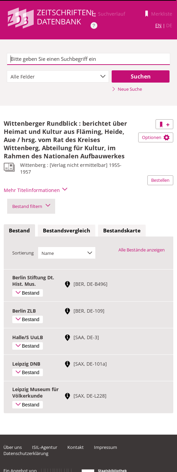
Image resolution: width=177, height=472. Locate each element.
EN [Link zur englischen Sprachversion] (158, 25)
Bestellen (160, 180)
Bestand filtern (31, 206)
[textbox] (88, 59)
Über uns (12, 447)
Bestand (19, 230)
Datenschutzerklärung (25, 453)
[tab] (19, 230)
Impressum (105, 447)
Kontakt (75, 447)
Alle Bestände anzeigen (141, 250)
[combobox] (58, 76)
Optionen (156, 137)
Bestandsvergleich (66, 230)
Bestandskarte (122, 230)
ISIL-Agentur (44, 447)
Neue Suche (127, 89)
